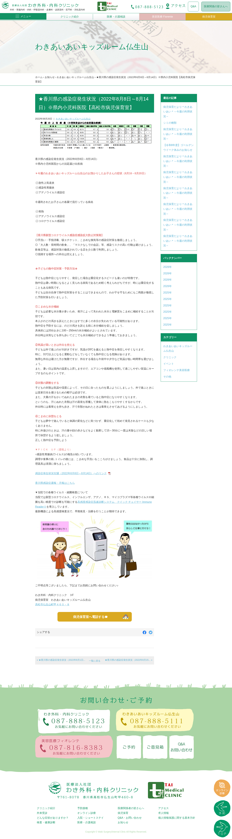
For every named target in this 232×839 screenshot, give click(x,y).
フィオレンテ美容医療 (176, 370)
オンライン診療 (86, 813)
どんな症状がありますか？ (53, 817)
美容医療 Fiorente (162, 16)
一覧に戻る (94, 660)
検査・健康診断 (46, 822)
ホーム (39, 77)
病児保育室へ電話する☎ (90, 617)
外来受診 (42, 813)
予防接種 (82, 808)
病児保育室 (208, 16)
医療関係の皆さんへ (216, 6)
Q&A (193, 6)
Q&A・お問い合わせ (130, 817)
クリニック (170, 357)
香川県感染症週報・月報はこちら (55, 483)
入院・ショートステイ (90, 817)
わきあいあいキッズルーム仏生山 (75, 77)
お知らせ (50, 77)
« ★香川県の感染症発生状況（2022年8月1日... (61, 660)
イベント (168, 363)
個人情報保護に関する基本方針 (176, 817)
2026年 (167, 267)
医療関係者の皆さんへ (131, 808)
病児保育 (123, 813)
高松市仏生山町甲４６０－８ (52, 604)
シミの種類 (170, 122)
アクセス (163, 808)
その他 (167, 376)
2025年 (167, 292)
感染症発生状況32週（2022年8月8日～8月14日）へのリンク (71, 473)
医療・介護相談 (116, 16)
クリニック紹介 (69, 16)
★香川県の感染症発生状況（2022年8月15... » (128, 660)
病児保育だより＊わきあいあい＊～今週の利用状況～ (177, 111)
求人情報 (163, 813)
